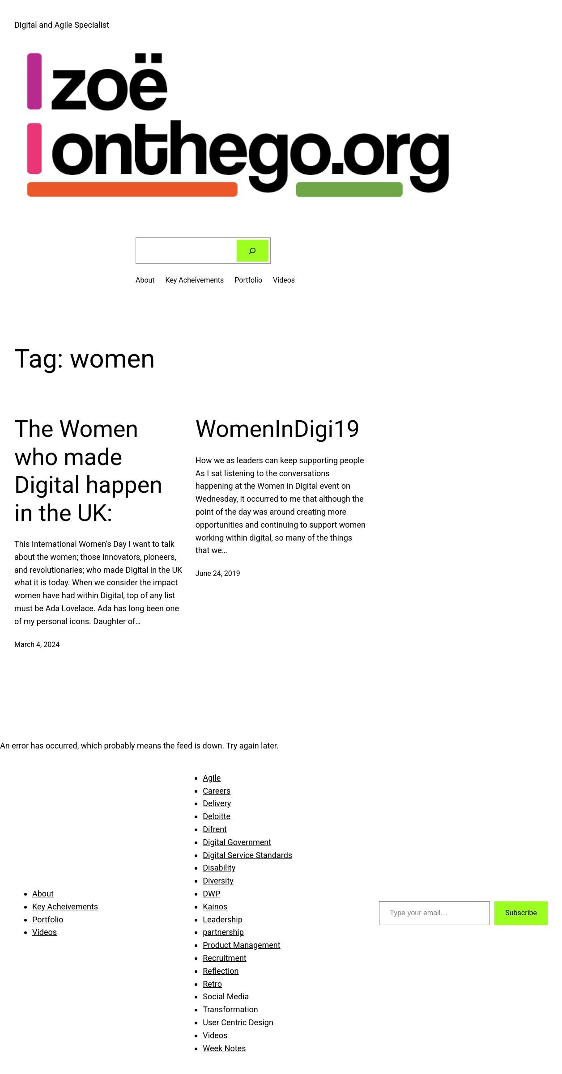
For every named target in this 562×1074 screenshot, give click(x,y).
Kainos (215, 906)
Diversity (218, 880)
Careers (216, 790)
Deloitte (216, 816)
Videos (284, 280)
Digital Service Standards (247, 855)
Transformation (230, 1009)
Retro (212, 984)
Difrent (215, 829)
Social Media (226, 996)
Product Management (241, 945)
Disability (219, 867)
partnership (223, 932)
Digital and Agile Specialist (61, 25)
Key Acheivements (195, 280)
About (145, 280)
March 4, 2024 (37, 644)
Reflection (220, 971)
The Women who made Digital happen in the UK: (88, 470)
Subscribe (521, 913)
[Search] (252, 251)
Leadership (223, 919)
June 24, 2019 (218, 573)
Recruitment (225, 958)
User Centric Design (238, 1022)
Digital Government (237, 842)
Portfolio (248, 280)
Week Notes (224, 1048)
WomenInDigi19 (278, 429)
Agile (212, 777)
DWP (211, 893)
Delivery (217, 803)
